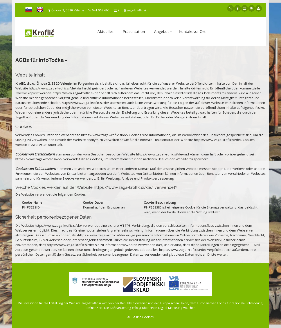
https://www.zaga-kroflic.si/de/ (52, 88)
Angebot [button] (161, 31)
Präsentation (134, 31)
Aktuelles (105, 31)
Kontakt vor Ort (192, 31)
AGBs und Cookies (140, 317)
